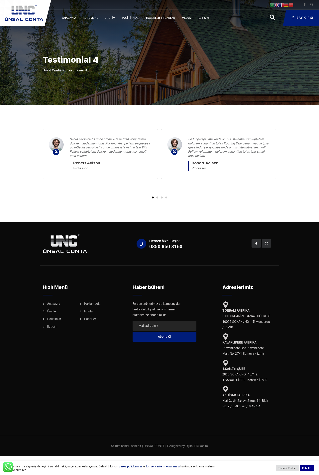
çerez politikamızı (130, 466)
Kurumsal (90, 17)
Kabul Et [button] (307, 468)
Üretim (110, 17)
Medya (186, 17)
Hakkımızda (92, 304)
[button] (153, 197)
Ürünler (52, 311)
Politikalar (130, 17)
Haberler (90, 319)
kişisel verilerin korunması (163, 466)
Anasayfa (69, 17)
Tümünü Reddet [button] (287, 468)
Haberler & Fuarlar (160, 17)
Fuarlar (88, 311)
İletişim (203, 17)
